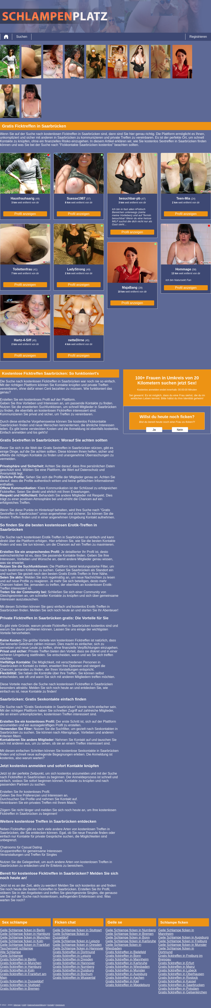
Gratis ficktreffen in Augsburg (126, 974)
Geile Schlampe (11, 955)
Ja (154, 429)
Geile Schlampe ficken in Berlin (22, 930)
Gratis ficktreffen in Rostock (178, 977)
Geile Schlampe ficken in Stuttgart (77, 930)
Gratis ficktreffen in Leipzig (72, 955)
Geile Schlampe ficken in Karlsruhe (131, 941)
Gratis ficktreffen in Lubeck (177, 970)
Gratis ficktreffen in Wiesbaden (128, 966)
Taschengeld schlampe (16, 948)
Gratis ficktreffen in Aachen (125, 977)
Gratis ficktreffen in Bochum (73, 974)
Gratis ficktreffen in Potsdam (178, 988)
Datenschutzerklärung (37, 1005)
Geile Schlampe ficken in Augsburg (183, 937)
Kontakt (50, 1005)
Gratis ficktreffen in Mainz (176, 966)
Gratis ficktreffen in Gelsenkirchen (182, 992)
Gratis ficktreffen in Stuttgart (20, 985)
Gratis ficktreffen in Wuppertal (74, 977)
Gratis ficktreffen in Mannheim (127, 959)
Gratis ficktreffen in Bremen (19, 988)
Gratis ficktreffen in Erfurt (176, 963)
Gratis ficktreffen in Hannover (74, 963)
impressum (60, 1005)
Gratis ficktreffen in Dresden (73, 959)
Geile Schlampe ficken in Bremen (130, 934)
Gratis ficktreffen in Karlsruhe (126, 963)
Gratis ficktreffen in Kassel (177, 981)
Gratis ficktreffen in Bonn (123, 955)
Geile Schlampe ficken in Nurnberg (131, 930)
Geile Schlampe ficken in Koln (21, 941)
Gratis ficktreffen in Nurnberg (73, 966)
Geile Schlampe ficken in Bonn (128, 937)
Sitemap (17, 1005)
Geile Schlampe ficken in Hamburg (25, 934)
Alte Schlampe (10, 952)
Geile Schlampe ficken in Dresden (77, 944)
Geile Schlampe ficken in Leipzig (76, 941)
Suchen (21, 36)
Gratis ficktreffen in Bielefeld (126, 952)
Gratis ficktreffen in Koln (17, 970)
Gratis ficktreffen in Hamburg (20, 966)
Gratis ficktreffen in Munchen (20, 963)
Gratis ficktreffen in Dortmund (74, 952)
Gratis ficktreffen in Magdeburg (128, 985)
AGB (24, 1005)
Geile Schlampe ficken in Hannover (78, 948)
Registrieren (198, 36)
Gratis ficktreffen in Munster (125, 970)
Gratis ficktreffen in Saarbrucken (181, 985)
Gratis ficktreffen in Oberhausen (181, 974)
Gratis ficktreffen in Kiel (122, 981)
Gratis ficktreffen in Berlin (18, 959)
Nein (180, 429)
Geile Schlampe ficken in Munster (182, 944)
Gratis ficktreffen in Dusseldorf (21, 981)
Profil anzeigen (25, 214)
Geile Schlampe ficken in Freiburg (182, 941)
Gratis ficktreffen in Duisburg (73, 970)
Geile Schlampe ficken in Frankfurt (25, 944)
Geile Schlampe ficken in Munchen (25, 937)
